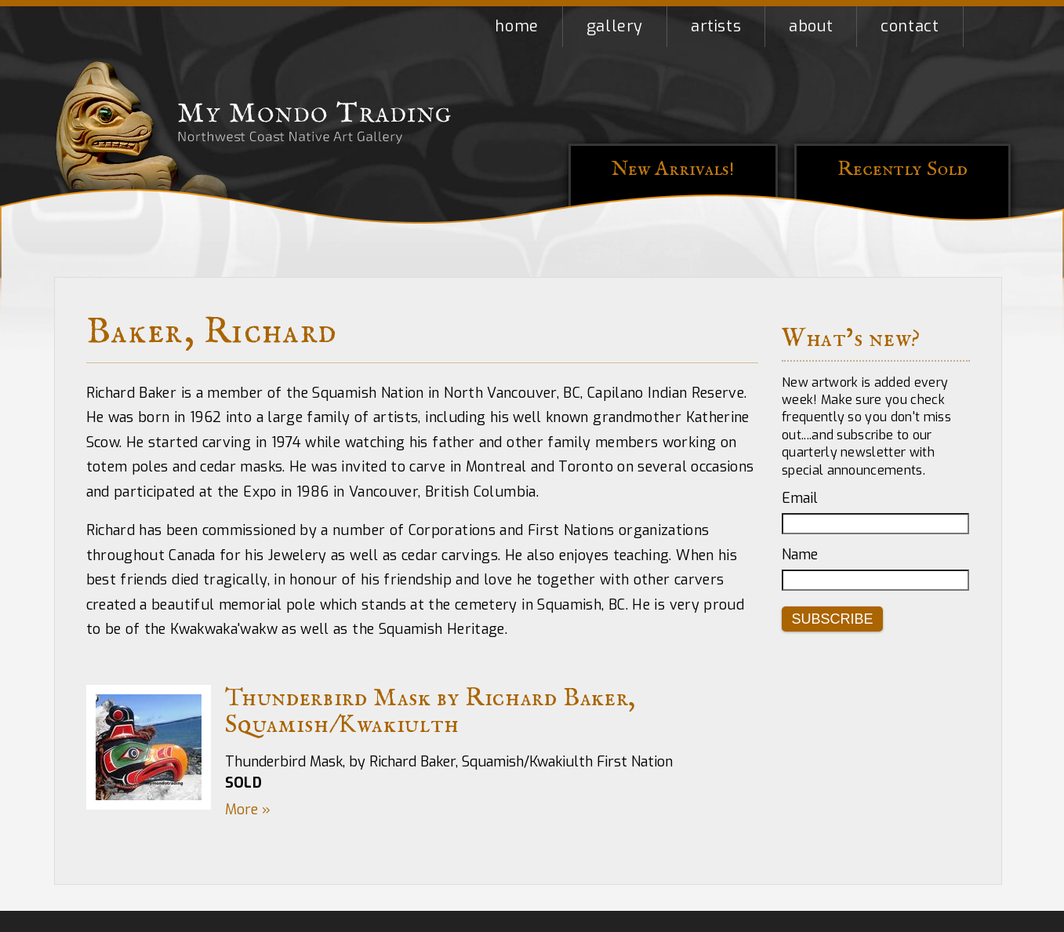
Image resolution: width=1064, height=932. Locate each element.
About (811, 26)
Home (516, 26)
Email (800, 498)
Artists (716, 26)
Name (800, 554)
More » (248, 809)
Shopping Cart (987, 26)
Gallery (614, 26)
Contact (910, 26)
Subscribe (832, 619)
